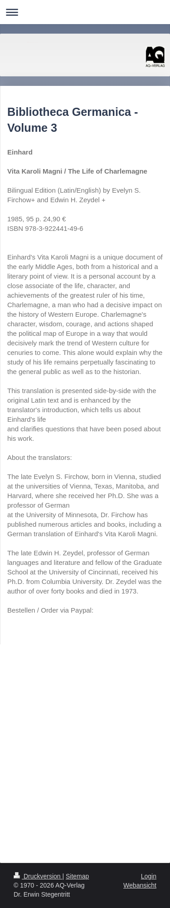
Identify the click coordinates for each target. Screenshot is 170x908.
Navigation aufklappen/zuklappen (85, 12)
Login (148, 876)
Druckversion (38, 876)
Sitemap (77, 876)
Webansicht (139, 885)
